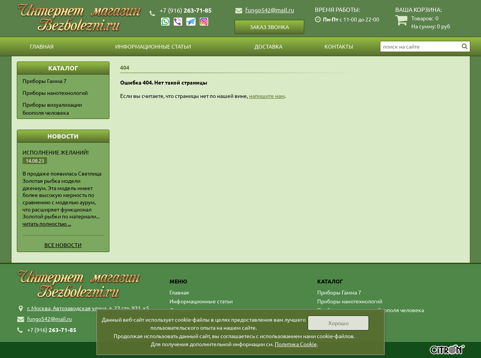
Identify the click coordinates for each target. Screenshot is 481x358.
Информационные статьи (153, 46)
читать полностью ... (47, 223)
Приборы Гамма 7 (45, 80)
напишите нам (267, 95)
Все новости (63, 244)
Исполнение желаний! (56, 152)
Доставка (268, 46)
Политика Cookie (296, 343)
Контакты (338, 46)
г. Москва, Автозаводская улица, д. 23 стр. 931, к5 (88, 307)
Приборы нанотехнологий (55, 92)
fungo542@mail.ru (269, 9)
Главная (42, 46)
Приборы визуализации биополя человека (52, 108)
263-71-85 (186, 10)
